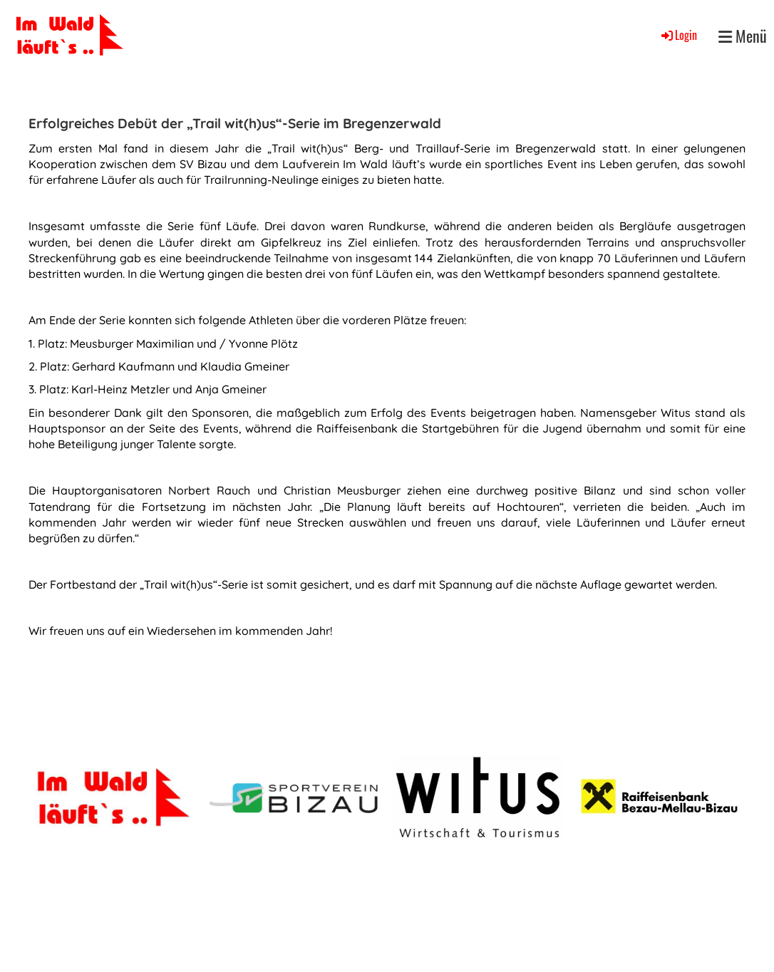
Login (678, 34)
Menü (742, 36)
